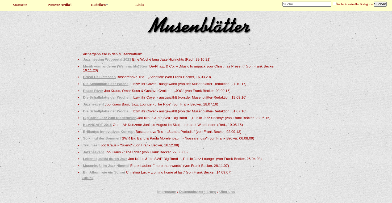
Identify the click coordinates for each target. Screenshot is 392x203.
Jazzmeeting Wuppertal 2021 (107, 59)
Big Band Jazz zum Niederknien (109, 118)
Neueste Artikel (60, 5)
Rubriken (100, 5)
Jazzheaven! (93, 104)
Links (139, 5)
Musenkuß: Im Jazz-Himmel (106, 166)
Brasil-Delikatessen (99, 77)
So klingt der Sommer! (102, 138)
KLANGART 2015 (97, 125)
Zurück (87, 178)
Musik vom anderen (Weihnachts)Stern (115, 66)
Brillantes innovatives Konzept (109, 132)
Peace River (93, 91)
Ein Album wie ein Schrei (104, 172)
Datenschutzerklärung (197, 192)
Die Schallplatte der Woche (105, 84)
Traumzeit (91, 145)
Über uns (227, 192)
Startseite (20, 5)
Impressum (166, 192)
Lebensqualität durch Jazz (105, 159)
